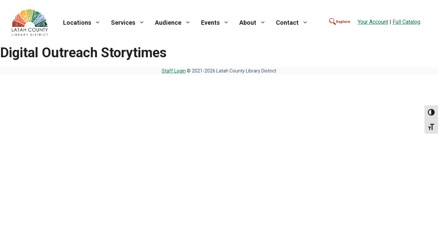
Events (217, 22)
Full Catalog (406, 22)
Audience (175, 22)
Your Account (373, 22)
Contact (294, 22)
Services (130, 22)
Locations (84, 22)
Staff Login (174, 71)
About (255, 22)
